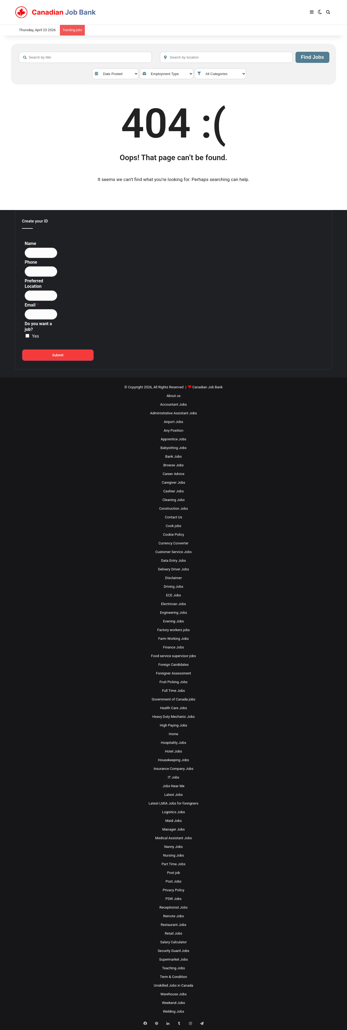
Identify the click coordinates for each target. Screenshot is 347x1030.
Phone (31, 262)
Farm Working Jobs (173, 639)
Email (31, 305)
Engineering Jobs (173, 613)
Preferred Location (34, 283)
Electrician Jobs (173, 604)
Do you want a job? (38, 326)
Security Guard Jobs (173, 951)
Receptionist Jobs (173, 907)
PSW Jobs (173, 899)
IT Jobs (173, 777)
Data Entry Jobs (173, 560)
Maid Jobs (173, 821)
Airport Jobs (173, 422)
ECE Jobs (173, 595)
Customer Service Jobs (173, 552)
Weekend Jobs (173, 1003)
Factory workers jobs (173, 630)
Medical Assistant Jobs (173, 838)
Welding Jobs (173, 1011)
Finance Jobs (173, 647)
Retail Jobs (173, 933)
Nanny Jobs (173, 847)
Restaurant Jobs (174, 925)
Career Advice (173, 474)
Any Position (173, 430)
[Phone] (41, 271)
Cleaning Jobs (173, 500)
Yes (35, 336)
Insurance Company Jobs (174, 769)
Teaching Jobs (173, 968)
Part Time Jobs (173, 864)
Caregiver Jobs (173, 482)
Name (30, 243)
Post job (173, 873)
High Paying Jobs (173, 725)
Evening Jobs (173, 621)
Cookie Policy (173, 534)
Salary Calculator (173, 942)
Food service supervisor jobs (173, 656)
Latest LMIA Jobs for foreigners (173, 803)
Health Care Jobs (173, 708)
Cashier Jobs (173, 491)
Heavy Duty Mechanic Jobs (173, 717)
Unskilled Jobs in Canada (173, 985)
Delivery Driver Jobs (173, 569)
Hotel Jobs (173, 751)
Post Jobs (173, 881)
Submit (57, 355)
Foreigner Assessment (173, 673)
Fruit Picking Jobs (173, 682)
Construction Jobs (173, 508)
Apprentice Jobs (173, 439)
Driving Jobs (173, 587)
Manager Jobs (173, 829)
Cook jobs (173, 526)
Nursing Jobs (173, 855)
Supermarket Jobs (173, 959)
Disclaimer (173, 578)
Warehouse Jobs (173, 994)
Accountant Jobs (173, 404)
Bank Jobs (173, 456)
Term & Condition (173, 977)
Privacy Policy (173, 890)
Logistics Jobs (173, 812)
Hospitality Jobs (173, 743)
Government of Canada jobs (173, 699)
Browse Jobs (173, 465)
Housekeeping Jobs (173, 760)
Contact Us (173, 517)
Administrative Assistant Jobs (173, 413)
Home (173, 734)
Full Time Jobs (173, 691)
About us (173, 396)
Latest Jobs (173, 795)
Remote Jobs (173, 916)
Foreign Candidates (173, 665)
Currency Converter (173, 543)
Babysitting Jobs (173, 448)
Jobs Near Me (174, 786)
